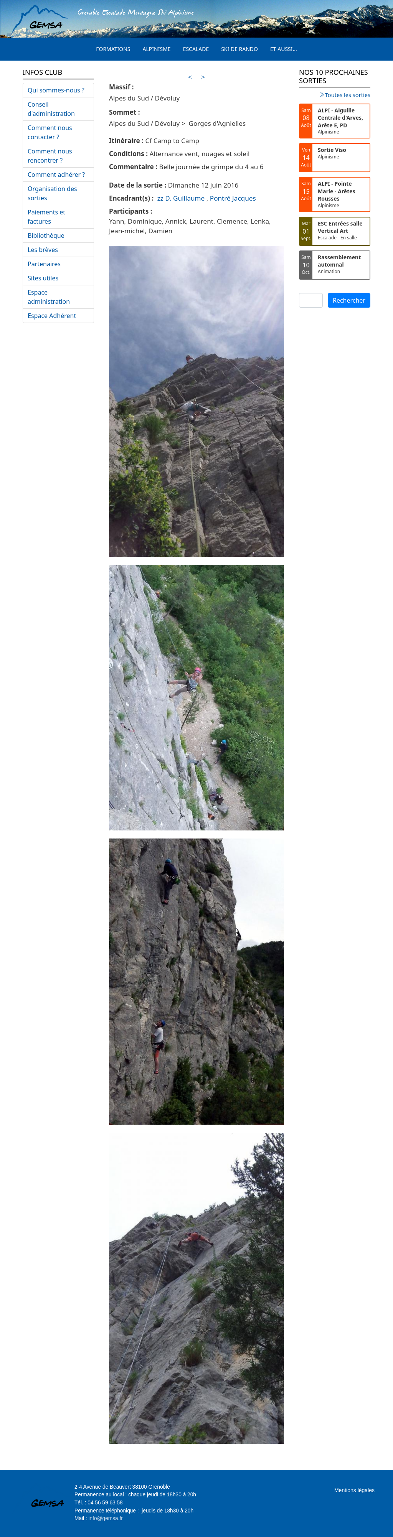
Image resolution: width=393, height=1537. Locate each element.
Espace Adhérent (52, 315)
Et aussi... (283, 49)
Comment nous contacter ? (50, 132)
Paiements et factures (46, 217)
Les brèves (43, 249)
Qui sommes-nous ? (56, 90)
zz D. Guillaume (181, 198)
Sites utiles (43, 278)
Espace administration (49, 297)
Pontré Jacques (233, 198)
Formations (113, 49)
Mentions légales (354, 1490)
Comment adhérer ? (56, 174)
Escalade (196, 49)
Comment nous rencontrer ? (50, 156)
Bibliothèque (46, 235)
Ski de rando (239, 49)
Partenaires (44, 264)
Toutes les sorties (347, 95)
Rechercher (349, 300)
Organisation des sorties (52, 193)
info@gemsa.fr (106, 1518)
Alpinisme (157, 49)
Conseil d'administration (51, 109)
